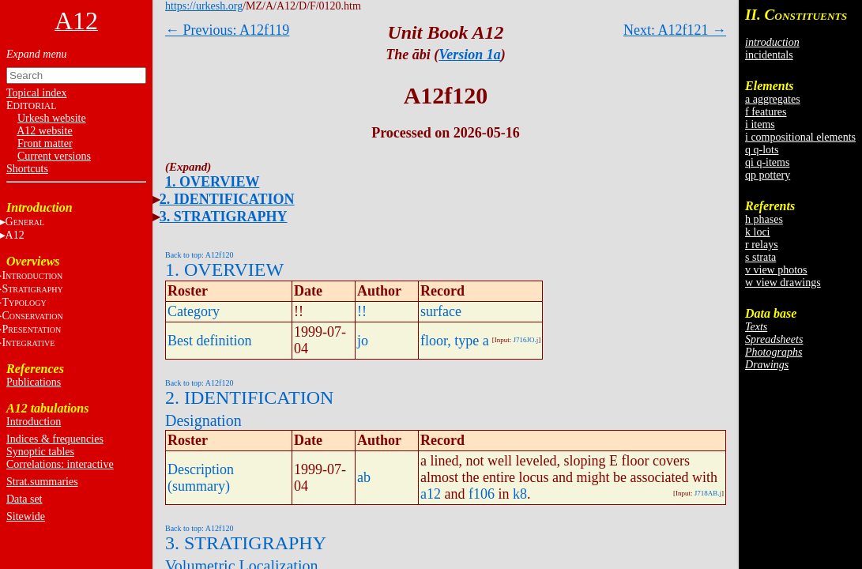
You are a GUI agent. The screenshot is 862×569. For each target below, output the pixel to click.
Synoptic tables (40, 452)
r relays (761, 245)
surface (440, 311)
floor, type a (454, 341)
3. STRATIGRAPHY (224, 216)
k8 (520, 494)
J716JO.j (526, 340)
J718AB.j (707, 493)
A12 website (44, 131)
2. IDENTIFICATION (227, 199)
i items (760, 124)
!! (362, 311)
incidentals (769, 55)
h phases (764, 219)
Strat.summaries (42, 482)
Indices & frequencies (55, 439)
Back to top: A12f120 (199, 255)
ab (364, 477)
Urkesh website (51, 118)
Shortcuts (27, 169)
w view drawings (783, 282)
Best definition (210, 341)
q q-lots (761, 150)
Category (194, 311)
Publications (33, 382)
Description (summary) (201, 478)
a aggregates (772, 99)
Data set (24, 499)
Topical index (36, 93)
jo (362, 341)
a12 (430, 494)
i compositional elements (800, 137)
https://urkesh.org (204, 6)
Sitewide (25, 516)
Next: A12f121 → (674, 30)
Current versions (54, 156)
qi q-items (767, 162)
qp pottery (767, 175)
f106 (482, 494)
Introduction (33, 422)
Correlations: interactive (60, 464)
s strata (760, 257)
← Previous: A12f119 (227, 30)
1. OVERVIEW (212, 182)
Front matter (45, 143)
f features (765, 112)
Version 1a (470, 54)
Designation (203, 420)
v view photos (776, 270)
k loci (757, 232)
